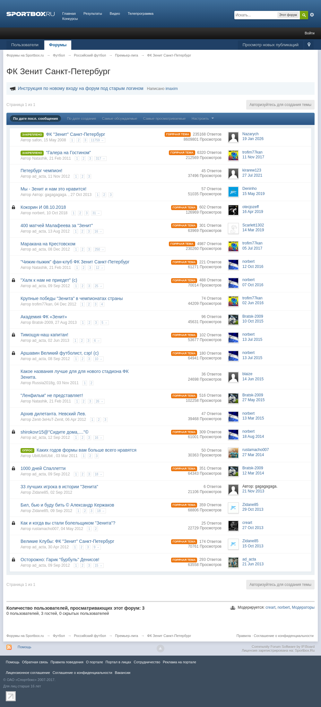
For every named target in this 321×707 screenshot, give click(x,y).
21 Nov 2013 (253, 491)
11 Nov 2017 (253, 157)
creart (270, 607)
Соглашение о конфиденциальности (284, 636)
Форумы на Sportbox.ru (25, 636)
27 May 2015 (253, 400)
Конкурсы (70, 19)
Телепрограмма (140, 13)
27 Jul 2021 (252, 175)
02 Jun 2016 (253, 303)
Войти (310, 33)
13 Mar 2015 (253, 418)
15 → (98, 565)
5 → (104, 322)
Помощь (24, 647)
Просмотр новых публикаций (271, 44)
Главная (69, 13)
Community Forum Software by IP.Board (283, 647)
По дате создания (81, 118)
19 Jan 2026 (253, 139)
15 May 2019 (253, 193)
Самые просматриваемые (164, 118)
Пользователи (25, 44)
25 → (98, 286)
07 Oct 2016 (252, 285)
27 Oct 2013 (252, 528)
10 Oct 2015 (252, 321)
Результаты (92, 13)
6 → (97, 340)
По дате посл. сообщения (35, 118)
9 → (97, 547)
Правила (244, 636)
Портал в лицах (118, 662)
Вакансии (122, 673)
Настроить (203, 118)
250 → (99, 249)
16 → (98, 231)
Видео (115, 13)
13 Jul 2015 (252, 339)
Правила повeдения (66, 662)
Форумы (58, 44)
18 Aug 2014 (253, 436)
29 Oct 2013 (252, 509)
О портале (94, 662)
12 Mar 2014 (253, 473)
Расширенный (312, 14)
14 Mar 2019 (253, 230)
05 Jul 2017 (252, 248)
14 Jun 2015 (253, 379)
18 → (98, 474)
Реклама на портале (179, 662)
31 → (96, 213)
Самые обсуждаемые (119, 118)
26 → (99, 401)
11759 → (97, 140)
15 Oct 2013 (252, 546)
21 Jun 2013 (253, 564)
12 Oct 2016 (252, 266)
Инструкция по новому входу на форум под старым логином (80, 88)
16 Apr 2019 (252, 211)
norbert (284, 607)
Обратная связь (35, 662)
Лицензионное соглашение (28, 673)
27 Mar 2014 (253, 455)
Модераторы (303, 607)
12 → (99, 268)
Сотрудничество (147, 662)
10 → (98, 359)
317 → (100, 158)
